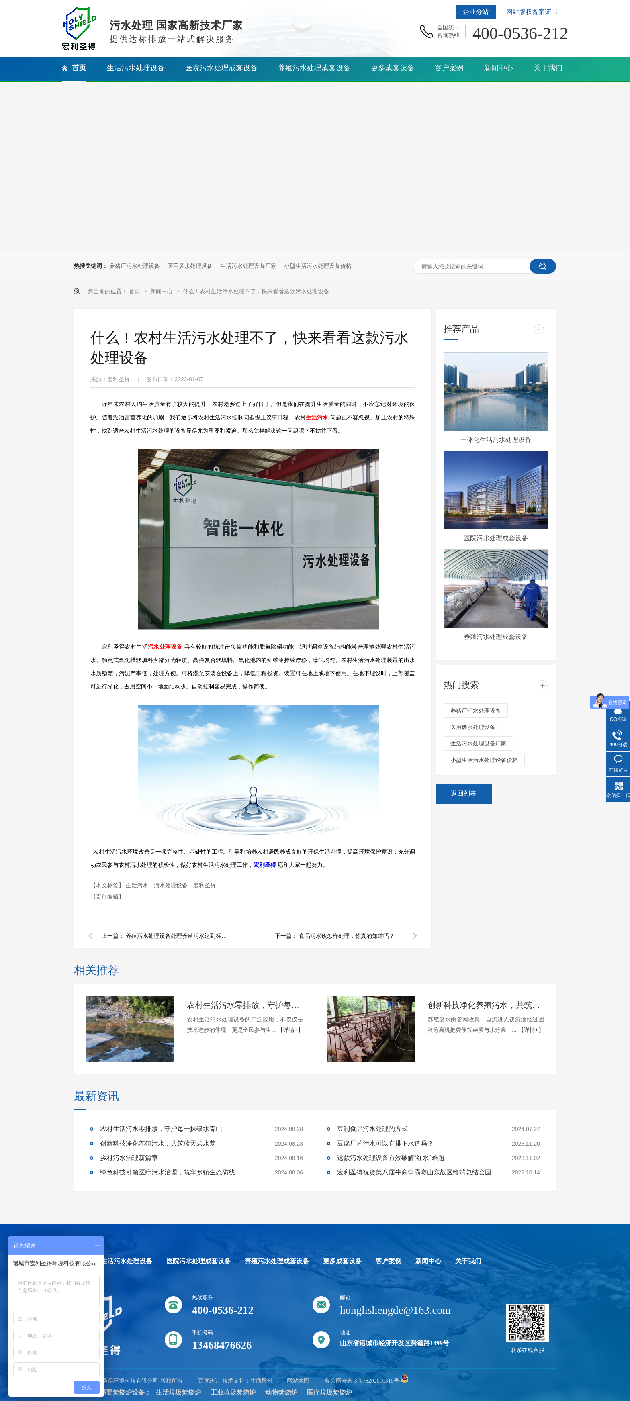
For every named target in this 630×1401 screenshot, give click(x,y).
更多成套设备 (342, 1261)
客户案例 (388, 1261)
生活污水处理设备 (126, 1261)
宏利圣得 (204, 885)
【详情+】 (290, 1030)
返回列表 (464, 793)
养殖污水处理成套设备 (496, 636)
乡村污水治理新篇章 (129, 1157)
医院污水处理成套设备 (496, 538)
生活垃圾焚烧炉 (178, 1392)
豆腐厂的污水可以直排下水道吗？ (385, 1143)
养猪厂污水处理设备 (134, 266)
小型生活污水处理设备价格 (318, 266)
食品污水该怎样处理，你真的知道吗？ (347, 936)
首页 (135, 291)
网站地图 (298, 1381)
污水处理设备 (165, 647)
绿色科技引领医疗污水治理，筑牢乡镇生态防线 (167, 1172)
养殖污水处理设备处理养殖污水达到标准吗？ (178, 936)
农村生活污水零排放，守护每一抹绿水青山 (245, 1005)
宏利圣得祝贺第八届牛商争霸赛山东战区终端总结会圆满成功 (417, 1172)
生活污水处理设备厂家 (248, 266)
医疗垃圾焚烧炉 (329, 1392)
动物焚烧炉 (281, 1392)
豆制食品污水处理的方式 (372, 1128)
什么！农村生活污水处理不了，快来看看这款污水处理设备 (256, 291)
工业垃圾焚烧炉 (233, 1392)
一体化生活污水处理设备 (495, 439)
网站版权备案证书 (532, 11)
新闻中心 (162, 291)
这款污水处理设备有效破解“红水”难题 (390, 1157)
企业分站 (476, 11)
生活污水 (317, 418)
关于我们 (468, 1261)
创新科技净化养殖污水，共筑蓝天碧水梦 (486, 1005)
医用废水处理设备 (190, 266)
